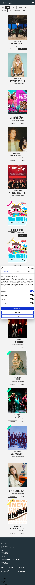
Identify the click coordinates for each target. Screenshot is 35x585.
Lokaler (4, 580)
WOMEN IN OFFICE (17, 10)
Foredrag (20, 7)
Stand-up (14, 7)
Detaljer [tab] (17, 271)
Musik (7, 7)
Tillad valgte (17, 312)
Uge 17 (24, 10)
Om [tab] (29, 271)
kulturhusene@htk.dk (9, 547)
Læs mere (12, 48)
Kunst (10, 10)
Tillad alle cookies (17, 308)
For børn (4, 10)
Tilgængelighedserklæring (6, 555)
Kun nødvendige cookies (17, 316)
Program (4, 578)
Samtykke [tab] (6, 271)
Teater (26, 7)
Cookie (6, 584)
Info (3, 582)
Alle (3, 7)
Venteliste (22, 235)
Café (3, 581)
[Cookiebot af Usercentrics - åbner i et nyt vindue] (28, 268)
